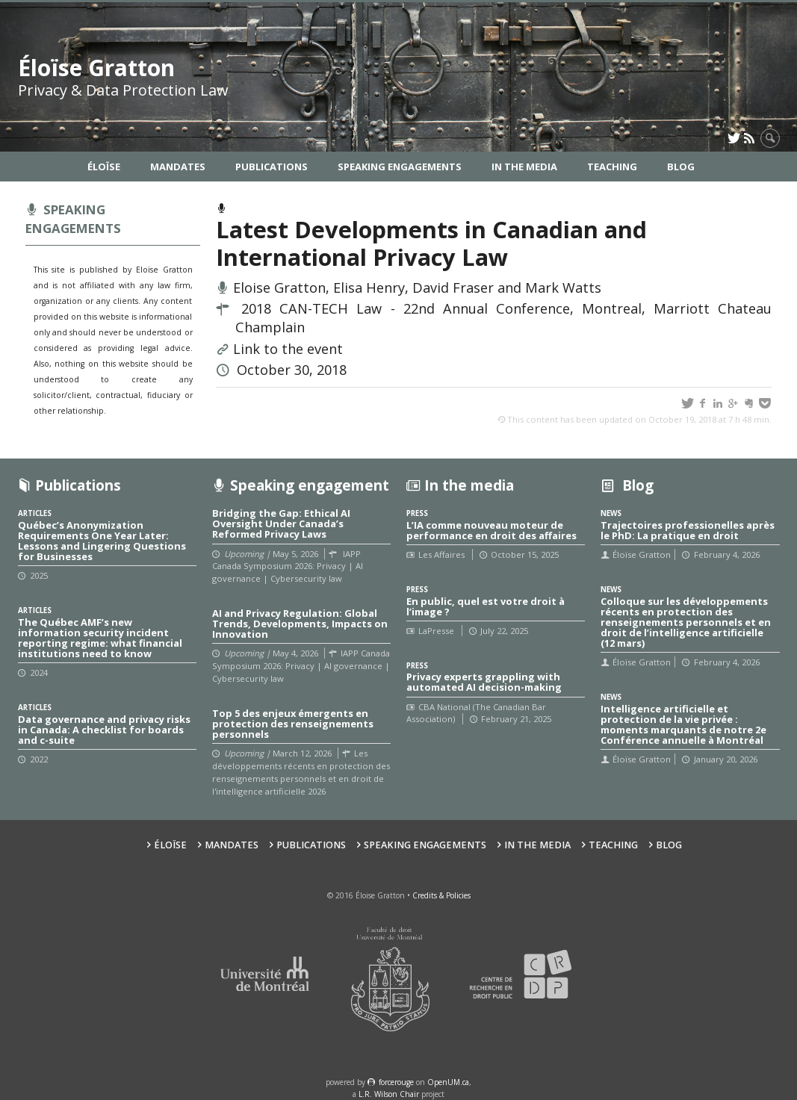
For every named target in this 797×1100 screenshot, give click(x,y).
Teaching (612, 166)
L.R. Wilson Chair (389, 1094)
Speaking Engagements (400, 166)
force (396, 1082)
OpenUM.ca (448, 1082)
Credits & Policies (441, 895)
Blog (681, 166)
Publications (271, 166)
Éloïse (103, 166)
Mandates (177, 166)
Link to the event (288, 349)
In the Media (524, 166)
